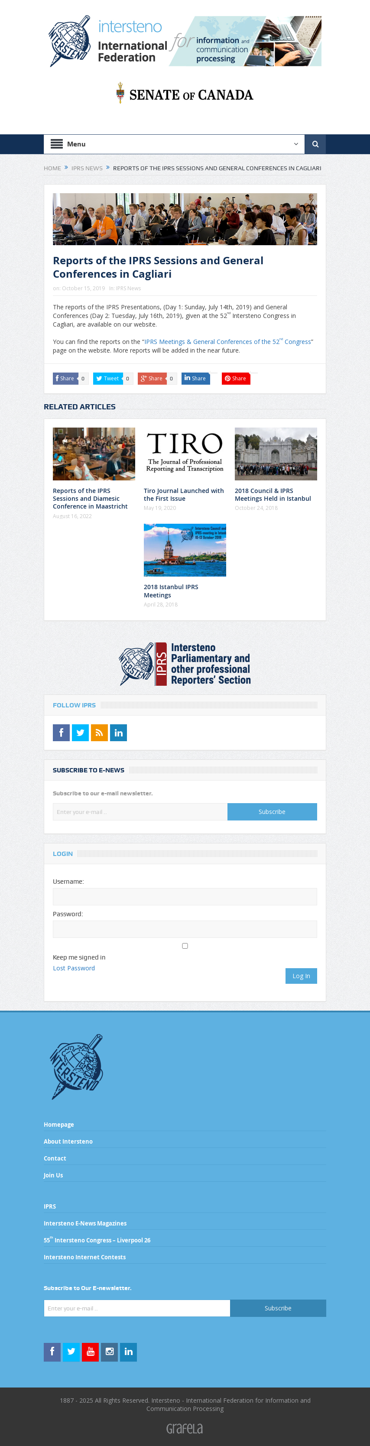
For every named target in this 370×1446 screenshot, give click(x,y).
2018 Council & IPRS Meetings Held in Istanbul (273, 494)
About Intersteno (68, 1141)
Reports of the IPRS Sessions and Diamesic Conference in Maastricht (90, 498)
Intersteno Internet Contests (85, 1257)
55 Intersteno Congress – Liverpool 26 (97, 1240)
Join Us (53, 1175)
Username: (68, 881)
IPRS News (128, 288)
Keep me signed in (79, 957)
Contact (55, 1158)
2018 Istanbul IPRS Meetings (171, 591)
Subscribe (272, 811)
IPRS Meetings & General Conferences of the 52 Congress (227, 341)
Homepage (59, 1124)
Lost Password (74, 968)
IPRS (50, 1206)
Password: (68, 914)
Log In (301, 976)
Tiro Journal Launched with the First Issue (184, 494)
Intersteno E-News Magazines (85, 1223)
